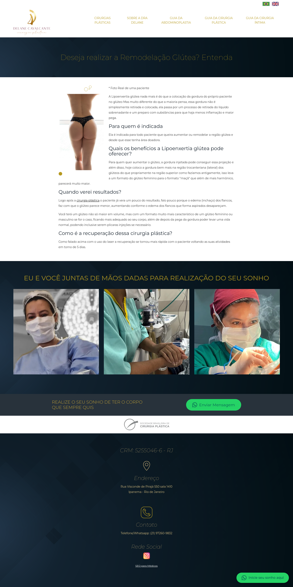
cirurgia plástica (87, 200)
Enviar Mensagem (213, 404)
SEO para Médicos (146, 565)
